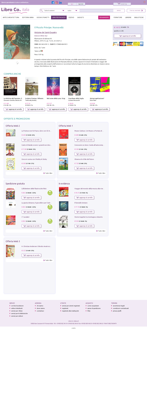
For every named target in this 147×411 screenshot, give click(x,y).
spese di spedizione (94, 308)
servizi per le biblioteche (19, 313)
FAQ (88, 311)
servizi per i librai (16, 311)
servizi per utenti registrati (71, 306)
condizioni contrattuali (121, 308)
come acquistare (93, 306)
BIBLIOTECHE (139, 17)
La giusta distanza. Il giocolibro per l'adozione (38, 203)
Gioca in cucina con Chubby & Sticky (34, 159)
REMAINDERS (104, 17)
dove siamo (41, 308)
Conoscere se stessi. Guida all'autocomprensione (91, 145)
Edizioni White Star (41, 36)
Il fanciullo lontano (80, 203)
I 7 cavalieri (25, 217)
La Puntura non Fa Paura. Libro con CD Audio (37, 131)
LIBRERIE (128, 17)
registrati (80, 4)
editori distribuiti (17, 308)
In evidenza (64, 183)
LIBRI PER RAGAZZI (58, 17)
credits (74, 328)
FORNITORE (118, 17)
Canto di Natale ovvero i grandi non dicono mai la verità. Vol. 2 (44, 145)
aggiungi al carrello (13, 109)
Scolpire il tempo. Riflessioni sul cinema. (39, 98)
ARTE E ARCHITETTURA (11, 17)
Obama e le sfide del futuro (84, 159)
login (72, 4)
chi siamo (40, 306)
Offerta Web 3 (13, 241)
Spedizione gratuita (15, 183)
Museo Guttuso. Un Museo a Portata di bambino (91, 131)
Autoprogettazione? (97, 98)
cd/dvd (71, 17)
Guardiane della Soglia (76, 98)
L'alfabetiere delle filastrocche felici (34, 188)
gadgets (80, 17)
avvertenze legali (119, 306)
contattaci (40, 311)
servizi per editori (17, 316)
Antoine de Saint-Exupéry (45, 32)
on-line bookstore (17, 306)
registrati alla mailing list (70, 311)
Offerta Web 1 (66, 126)
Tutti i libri (48, 173)
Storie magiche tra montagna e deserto (88, 217)
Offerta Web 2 (13, 126)
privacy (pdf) (117, 311)
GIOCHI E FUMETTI (43, 17)
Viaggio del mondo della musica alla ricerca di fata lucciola (95, 188)
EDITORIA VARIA (28, 17)
